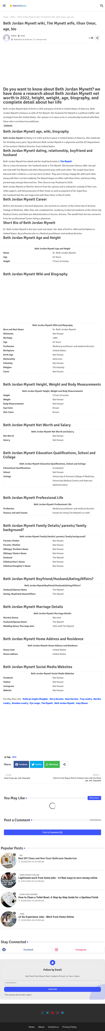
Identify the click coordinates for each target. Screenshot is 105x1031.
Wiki (13, 17)
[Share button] (64, 764)
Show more (94, 798)
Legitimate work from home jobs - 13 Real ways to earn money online (57, 877)
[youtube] (52, 1013)
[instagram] (57, 1013)
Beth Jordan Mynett (64, 703)
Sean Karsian (72, 699)
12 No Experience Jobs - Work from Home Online (46, 916)
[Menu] (4, 5)
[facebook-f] (42, 1013)
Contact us (53, 1027)
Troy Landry (86, 699)
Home (5, 17)
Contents (8, 125)
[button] (102, 6)
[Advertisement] (52, 65)
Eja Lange (35, 703)
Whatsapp (53, 764)
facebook (28, 949)
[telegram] (62, 1013)
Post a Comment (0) (52, 832)
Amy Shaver (82, 703)
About (41, 1027)
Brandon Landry (20, 703)
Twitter (38, 764)
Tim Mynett (66, 161)
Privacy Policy (69, 1027)
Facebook (23, 764)
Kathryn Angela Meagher (36, 699)
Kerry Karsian (57, 699)
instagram (80, 949)
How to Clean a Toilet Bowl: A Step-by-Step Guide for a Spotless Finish (58, 897)
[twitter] (47, 1013)
